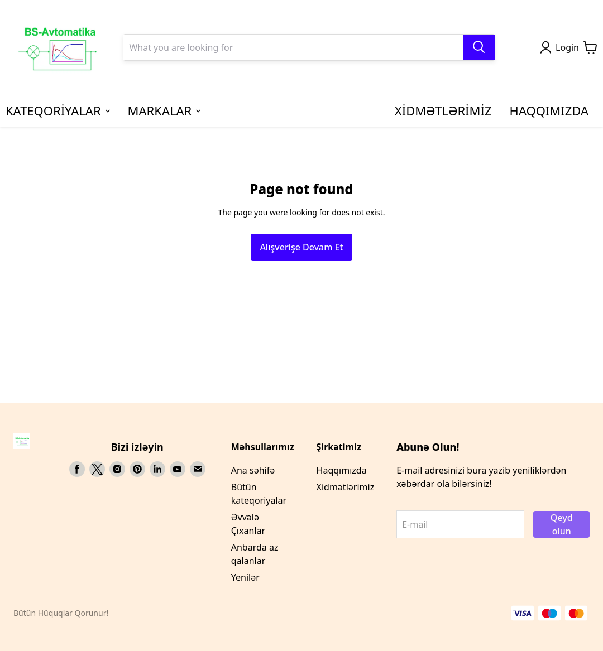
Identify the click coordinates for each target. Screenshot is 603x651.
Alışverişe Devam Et (301, 247)
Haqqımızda (342, 470)
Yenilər (245, 577)
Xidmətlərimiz (346, 487)
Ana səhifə (253, 470)
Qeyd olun (562, 524)
